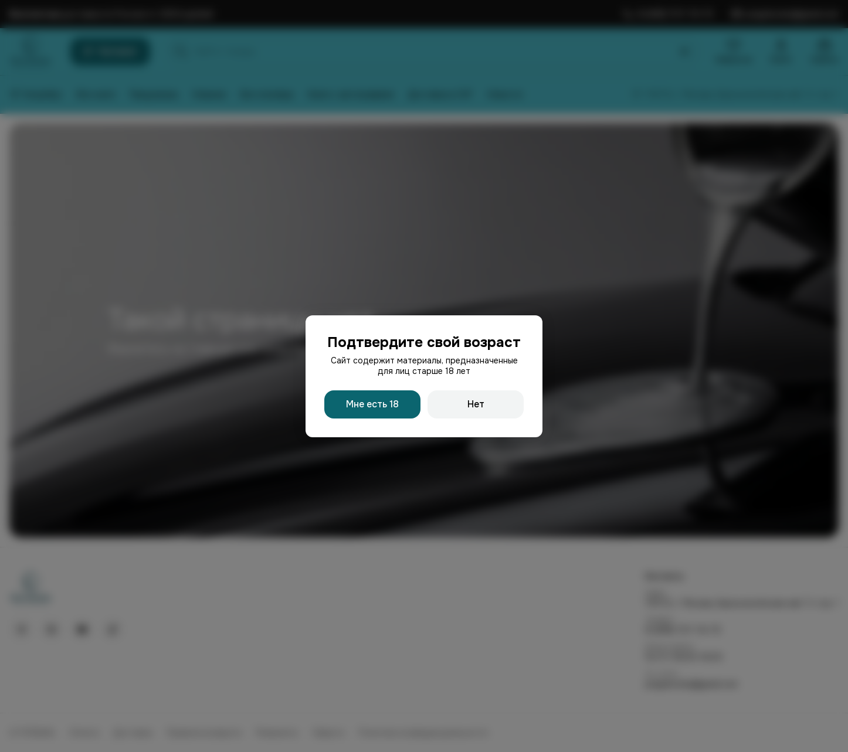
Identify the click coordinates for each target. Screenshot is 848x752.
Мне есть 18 (372, 404)
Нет (475, 404)
